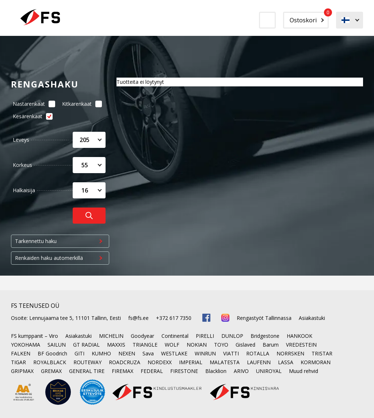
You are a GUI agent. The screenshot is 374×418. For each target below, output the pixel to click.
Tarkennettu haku (36, 241)
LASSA (285, 362)
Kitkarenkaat (80, 103)
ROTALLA (257, 353)
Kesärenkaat (31, 116)
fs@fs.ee (138, 317)
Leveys (21, 139)
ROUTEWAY (87, 362)
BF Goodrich (52, 353)
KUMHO (101, 353)
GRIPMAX (22, 370)
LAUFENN (259, 362)
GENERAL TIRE (86, 370)
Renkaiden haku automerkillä (49, 257)
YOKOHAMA (25, 344)
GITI (79, 353)
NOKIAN (197, 344)
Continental (174, 335)
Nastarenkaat (32, 103)
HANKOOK (299, 335)
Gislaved (245, 344)
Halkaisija (24, 190)
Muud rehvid (303, 370)
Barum (271, 344)
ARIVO (241, 370)
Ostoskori (309, 18)
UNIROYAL (269, 370)
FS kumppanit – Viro (34, 335)
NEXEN (126, 353)
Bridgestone (265, 335)
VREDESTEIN (301, 344)
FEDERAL (152, 370)
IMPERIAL (190, 362)
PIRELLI (205, 335)
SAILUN (56, 344)
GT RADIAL (86, 344)
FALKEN (20, 353)
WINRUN (205, 353)
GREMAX (51, 370)
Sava (148, 353)
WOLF (172, 344)
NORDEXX (160, 362)
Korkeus (22, 164)
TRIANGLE (145, 344)
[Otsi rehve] (89, 216)
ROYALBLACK (49, 362)
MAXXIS (116, 344)
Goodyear (142, 335)
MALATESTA (225, 362)
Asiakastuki (312, 317)
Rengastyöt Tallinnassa (264, 317)
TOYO (221, 344)
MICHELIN (111, 335)
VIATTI (231, 353)
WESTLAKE (174, 353)
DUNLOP (232, 335)
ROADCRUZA (124, 362)
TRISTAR (322, 353)
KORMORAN (316, 362)
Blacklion (215, 370)
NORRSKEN (290, 353)
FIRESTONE (184, 370)
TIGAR (18, 362)
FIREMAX (122, 370)
